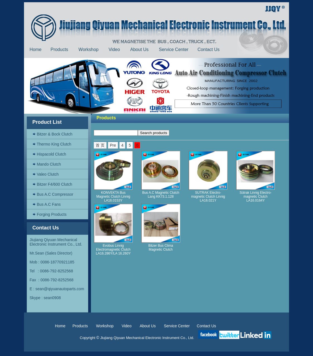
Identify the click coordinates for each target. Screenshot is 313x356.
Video (115, 49)
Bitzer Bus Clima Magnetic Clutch (160, 247)
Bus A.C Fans (46, 204)
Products (59, 49)
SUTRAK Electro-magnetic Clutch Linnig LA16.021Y (208, 196)
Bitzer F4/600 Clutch (52, 184)
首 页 (100, 145)
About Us (140, 49)
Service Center (174, 49)
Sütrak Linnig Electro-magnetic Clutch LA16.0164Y (256, 196)
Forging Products (49, 214)
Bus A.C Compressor (52, 194)
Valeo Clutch (45, 174)
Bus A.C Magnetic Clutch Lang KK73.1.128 (160, 194)
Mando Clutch (46, 164)
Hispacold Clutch (49, 154)
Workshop (88, 49)
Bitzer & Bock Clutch (52, 134)
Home (36, 49)
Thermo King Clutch (51, 144)
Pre (113, 145)
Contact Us (209, 49)
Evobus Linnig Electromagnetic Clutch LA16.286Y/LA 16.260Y (113, 249)
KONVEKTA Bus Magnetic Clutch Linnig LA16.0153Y (113, 196)
